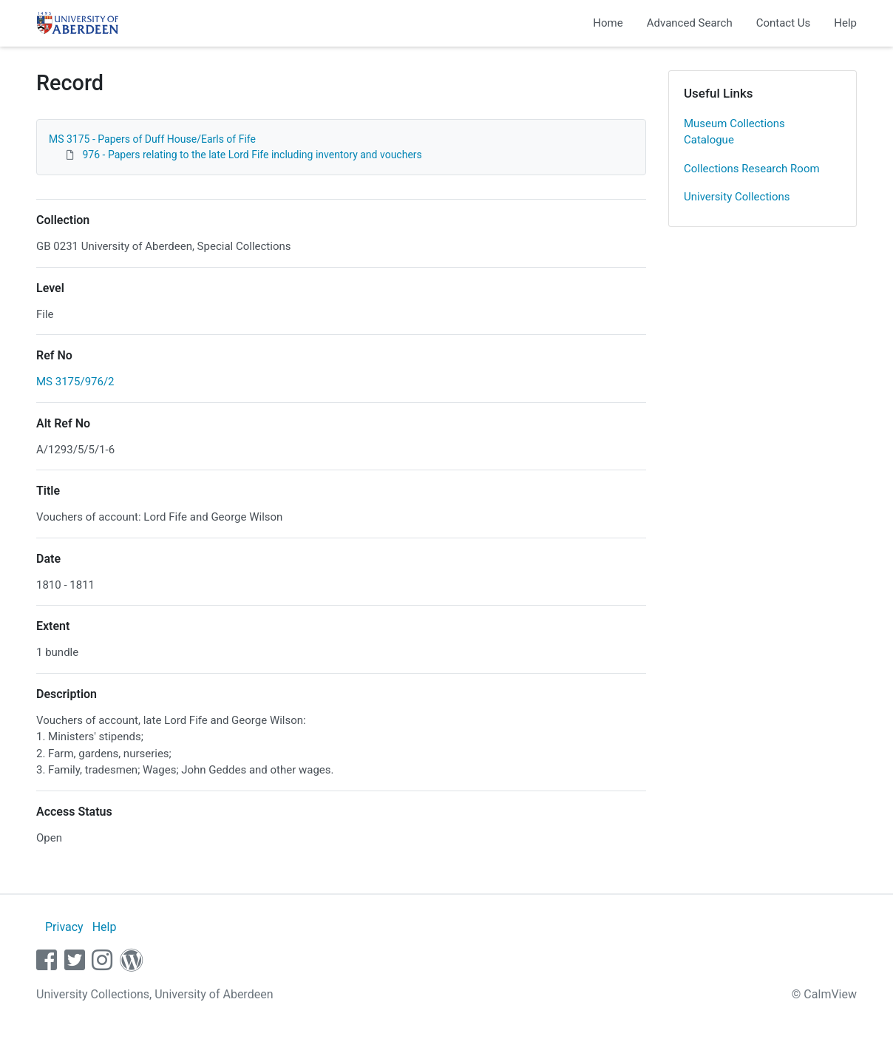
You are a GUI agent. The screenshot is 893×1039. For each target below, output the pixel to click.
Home (607, 23)
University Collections (737, 196)
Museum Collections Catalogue (734, 132)
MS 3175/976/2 (75, 381)
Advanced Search (690, 23)
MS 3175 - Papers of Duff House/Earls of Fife (152, 139)
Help (845, 23)
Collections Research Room (752, 168)
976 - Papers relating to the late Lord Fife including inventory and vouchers (251, 154)
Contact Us (783, 23)
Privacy (64, 927)
